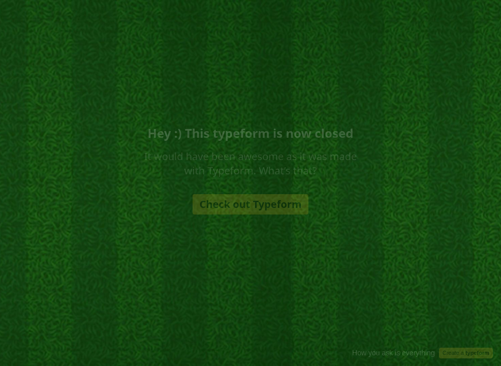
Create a (466, 353)
